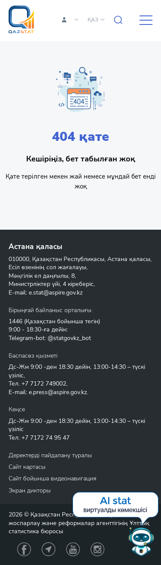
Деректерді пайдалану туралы (50, 455)
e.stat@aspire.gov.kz (55, 293)
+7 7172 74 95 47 (45, 438)
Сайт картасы (27, 467)
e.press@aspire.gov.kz (58, 392)
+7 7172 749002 (43, 384)
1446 (15, 321)
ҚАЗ (93, 19)
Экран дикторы (30, 490)
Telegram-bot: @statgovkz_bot (50, 338)
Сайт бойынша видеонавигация (52, 478)
